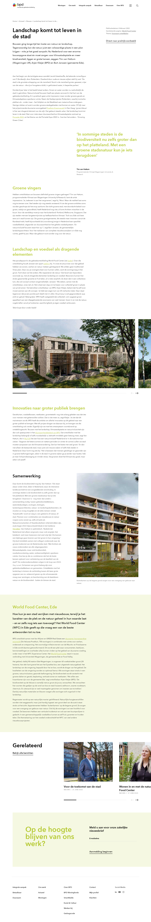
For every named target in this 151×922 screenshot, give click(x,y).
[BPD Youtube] (119, 892)
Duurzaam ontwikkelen (120, 34)
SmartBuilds (68, 898)
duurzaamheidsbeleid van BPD (47, 433)
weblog (47, 264)
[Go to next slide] (136, 393)
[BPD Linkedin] (116, 892)
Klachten (92, 898)
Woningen (42, 898)
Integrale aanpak (19, 887)
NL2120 (27, 439)
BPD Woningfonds (71, 892)
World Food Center (129, 31)
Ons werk (42, 887)
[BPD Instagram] (123, 892)
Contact (92, 887)
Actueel (41, 892)
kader (70, 261)
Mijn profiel (94, 892)
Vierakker (16, 529)
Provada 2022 (18, 117)
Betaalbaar (17, 892)
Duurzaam (17, 898)
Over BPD (68, 887)
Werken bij (68, 908)
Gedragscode (69, 913)
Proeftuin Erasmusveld (55, 108)
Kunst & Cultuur (70, 903)
